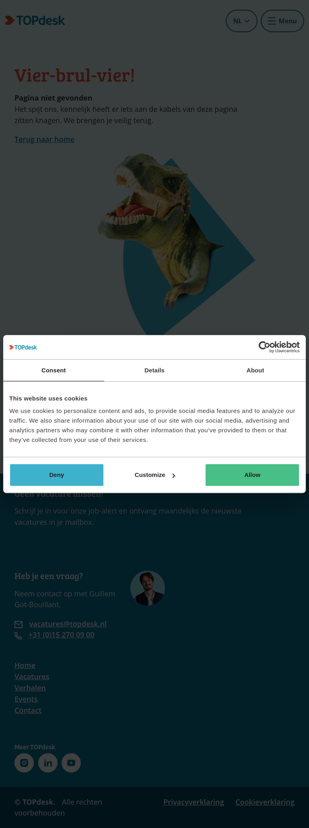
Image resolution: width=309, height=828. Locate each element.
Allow (252, 474)
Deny (56, 474)
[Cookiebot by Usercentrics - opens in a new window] (264, 347)
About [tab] (255, 370)
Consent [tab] (53, 370)
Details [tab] (154, 370)
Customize (155, 474)
